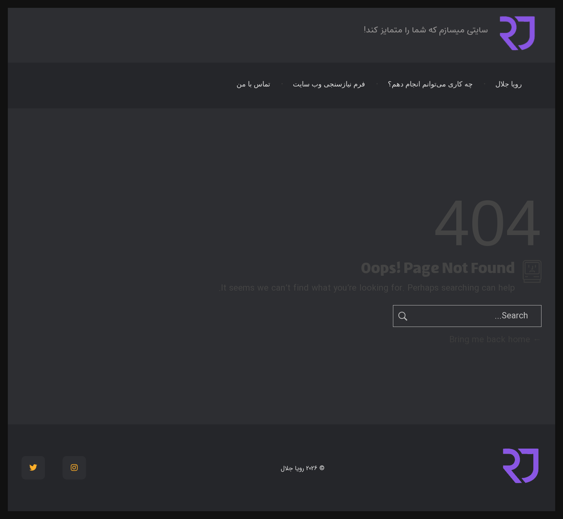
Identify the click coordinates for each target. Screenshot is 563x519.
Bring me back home (495, 340)
